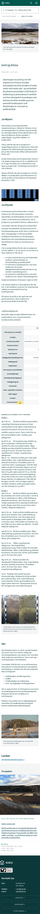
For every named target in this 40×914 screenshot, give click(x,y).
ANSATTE (20, 898)
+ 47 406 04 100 (21, 889)
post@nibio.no (21, 891)
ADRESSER (20, 904)
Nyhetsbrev (20, 911)
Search (31, 3)
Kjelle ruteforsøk (8, 16)
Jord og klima (27, 16)
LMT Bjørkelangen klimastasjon (13, 760)
